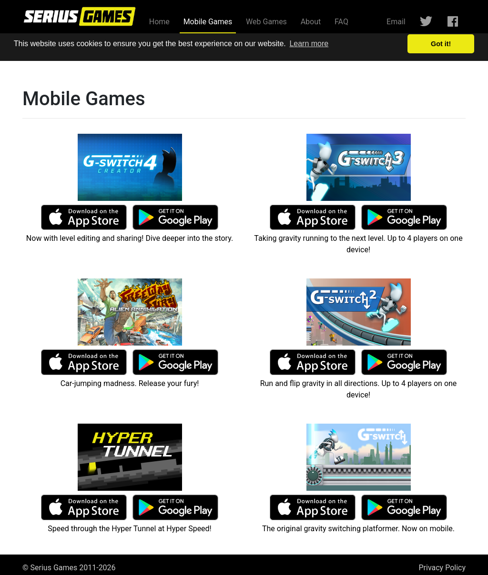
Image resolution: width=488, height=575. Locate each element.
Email (396, 21)
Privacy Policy (442, 567)
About (311, 21)
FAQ (341, 21)
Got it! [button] (441, 44)
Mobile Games (209, 21)
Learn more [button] (308, 44)
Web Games (266, 21)
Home (159, 21)
